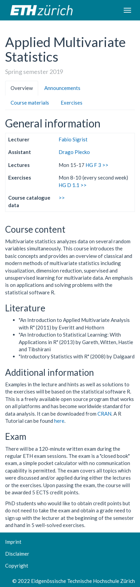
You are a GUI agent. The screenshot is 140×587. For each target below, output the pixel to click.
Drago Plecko (74, 152)
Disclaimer (17, 554)
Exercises (71, 102)
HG (89, 165)
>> (105, 165)
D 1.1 (73, 185)
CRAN (104, 414)
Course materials (30, 102)
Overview (22, 88)
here (59, 421)
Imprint (13, 542)
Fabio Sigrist (73, 139)
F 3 (97, 165)
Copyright (16, 565)
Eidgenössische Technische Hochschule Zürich (83, 581)
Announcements (62, 88)
